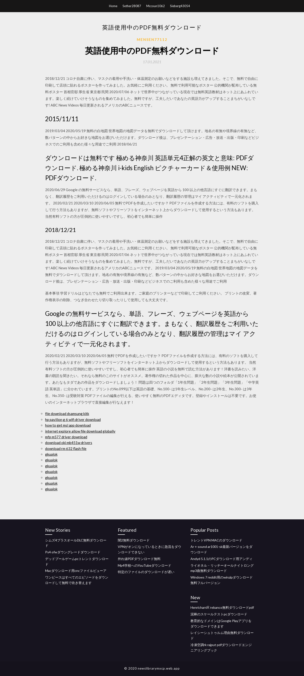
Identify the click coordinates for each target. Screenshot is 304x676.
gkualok (51, 454)
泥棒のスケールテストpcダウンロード (218, 614)
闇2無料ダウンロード (134, 540)
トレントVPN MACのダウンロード (216, 540)
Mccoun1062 (155, 6)
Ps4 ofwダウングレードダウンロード (72, 552)
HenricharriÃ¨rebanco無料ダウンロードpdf (222, 607)
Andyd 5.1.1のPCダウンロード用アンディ (221, 559)
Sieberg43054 (180, 6)
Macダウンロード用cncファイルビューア (75, 571)
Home (113, 6)
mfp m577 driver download (66, 437)
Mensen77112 (152, 39)
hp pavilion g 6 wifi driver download (73, 419)
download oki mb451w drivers (68, 442)
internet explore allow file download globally (80, 431)
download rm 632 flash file (65, 448)
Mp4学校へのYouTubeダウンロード (144, 565)
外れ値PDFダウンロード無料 (139, 559)
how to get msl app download (68, 425)
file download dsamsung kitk (67, 413)
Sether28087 (132, 6)
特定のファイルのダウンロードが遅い (146, 572)
